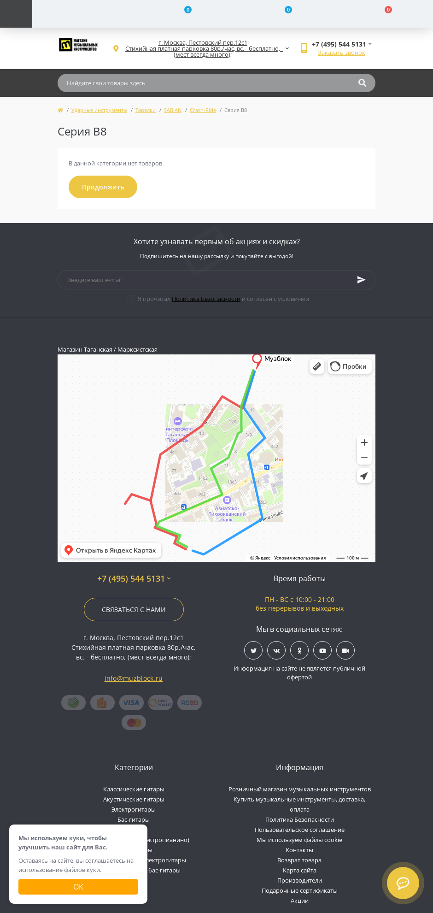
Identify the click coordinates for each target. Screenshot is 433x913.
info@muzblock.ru (134, 678)
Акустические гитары (133, 799)
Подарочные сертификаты (300, 890)
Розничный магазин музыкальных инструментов (299, 789)
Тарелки (145, 109)
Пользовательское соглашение (300, 829)
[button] (203, 48)
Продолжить (103, 187)
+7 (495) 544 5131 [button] (133, 578)
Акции (300, 900)
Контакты (299, 850)
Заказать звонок (341, 52)
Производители (299, 880)
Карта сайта (299, 870)
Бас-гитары (133, 819)
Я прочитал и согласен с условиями (223, 298)
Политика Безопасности (206, 299)
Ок (78, 887)
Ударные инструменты (99, 109)
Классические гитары (133, 789)
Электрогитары (133, 809)
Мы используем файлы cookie (299, 840)
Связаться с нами (134, 609)
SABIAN (172, 109)
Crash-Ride (203, 109)
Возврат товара (299, 860)
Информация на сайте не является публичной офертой (299, 673)
